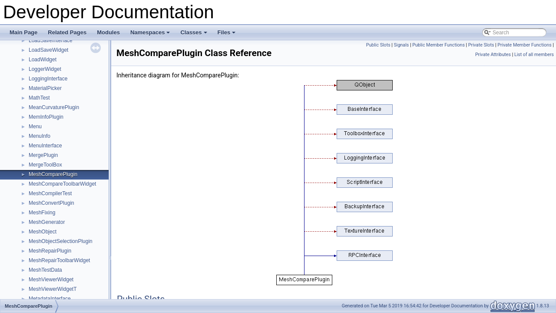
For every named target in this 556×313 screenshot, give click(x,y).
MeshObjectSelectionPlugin (61, 241)
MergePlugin (43, 155)
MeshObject (42, 232)
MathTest (39, 98)
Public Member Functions (438, 45)
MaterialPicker (45, 88)
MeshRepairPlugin (50, 251)
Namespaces (151, 34)
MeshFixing (42, 213)
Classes (194, 34)
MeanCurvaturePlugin (54, 107)
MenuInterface (45, 146)
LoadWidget (42, 60)
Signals (401, 45)
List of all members (534, 54)
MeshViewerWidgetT (52, 289)
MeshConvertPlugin (51, 203)
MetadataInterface (50, 299)
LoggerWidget (45, 69)
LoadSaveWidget (48, 50)
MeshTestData (45, 270)
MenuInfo (39, 136)
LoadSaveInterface (51, 40)
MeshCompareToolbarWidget (62, 184)
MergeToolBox (45, 165)
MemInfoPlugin (46, 117)
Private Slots (481, 45)
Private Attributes (493, 54)
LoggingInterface (48, 79)
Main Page (23, 32)
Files (227, 34)
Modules (108, 32)
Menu (35, 126)
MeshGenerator (47, 222)
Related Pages (67, 32)
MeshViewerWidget (51, 279)
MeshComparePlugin (53, 174)
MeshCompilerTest (50, 193)
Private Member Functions (524, 45)
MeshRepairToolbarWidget (59, 260)
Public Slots (378, 45)
